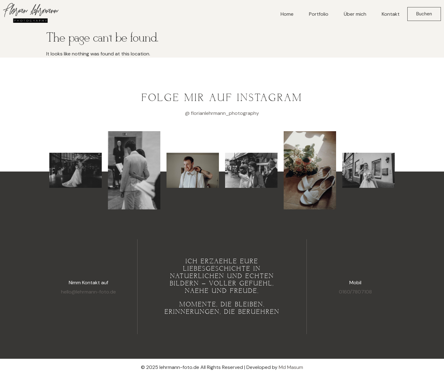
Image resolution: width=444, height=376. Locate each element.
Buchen (424, 14)
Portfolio (318, 14)
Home (287, 14)
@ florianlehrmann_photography (222, 113)
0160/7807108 (355, 292)
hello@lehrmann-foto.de (88, 292)
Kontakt (391, 14)
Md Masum (291, 367)
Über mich (355, 14)
